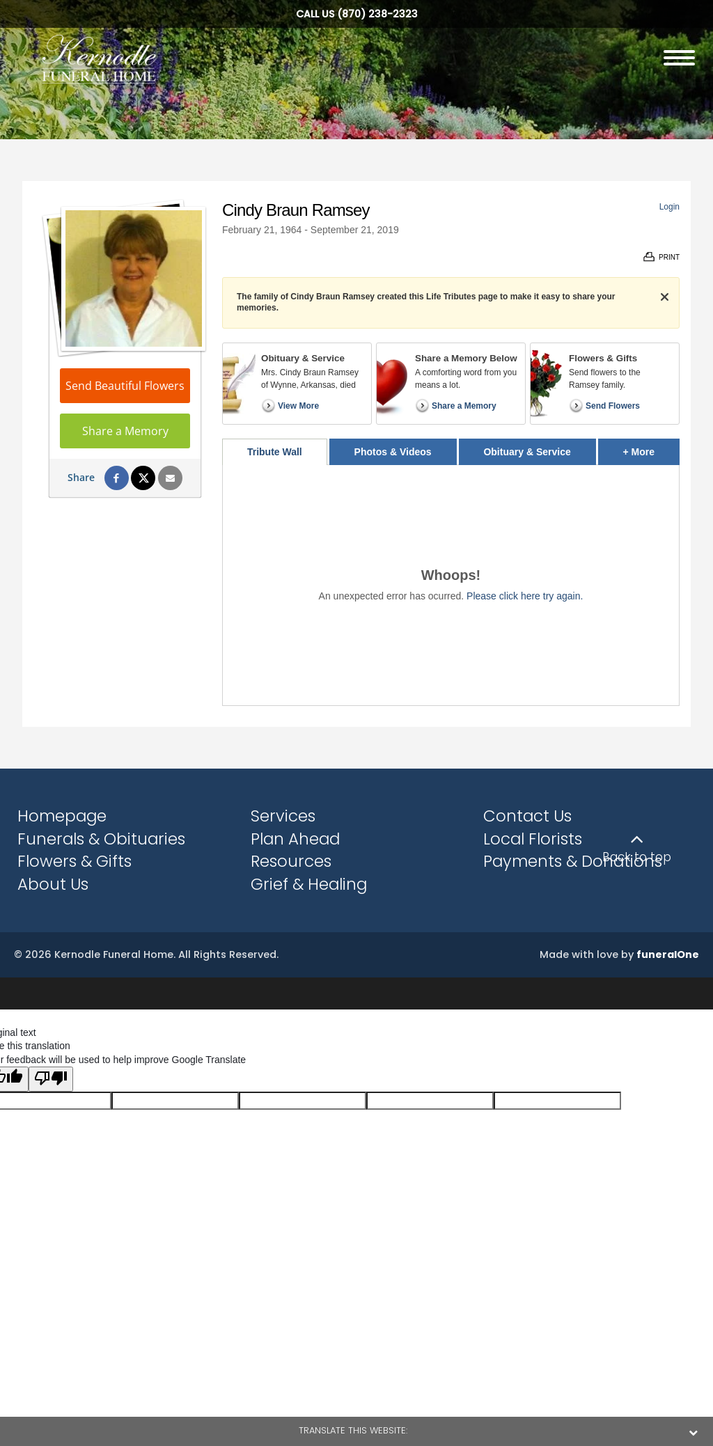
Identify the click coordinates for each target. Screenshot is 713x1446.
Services (283, 816)
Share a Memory (125, 431)
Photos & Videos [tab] (393, 451)
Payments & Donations (572, 861)
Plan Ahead (295, 839)
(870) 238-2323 (377, 14)
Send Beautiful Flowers (125, 385)
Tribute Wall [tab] (274, 451)
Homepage (62, 816)
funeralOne (667, 954)
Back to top (636, 857)
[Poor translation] (51, 1079)
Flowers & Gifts (74, 861)
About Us (52, 884)
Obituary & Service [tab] (526, 451)
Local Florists (532, 839)
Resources (291, 861)
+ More (651, 448)
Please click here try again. (525, 596)
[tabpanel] (451, 585)
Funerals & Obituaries (101, 839)
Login (669, 207)
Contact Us (527, 816)
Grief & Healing (309, 884)
